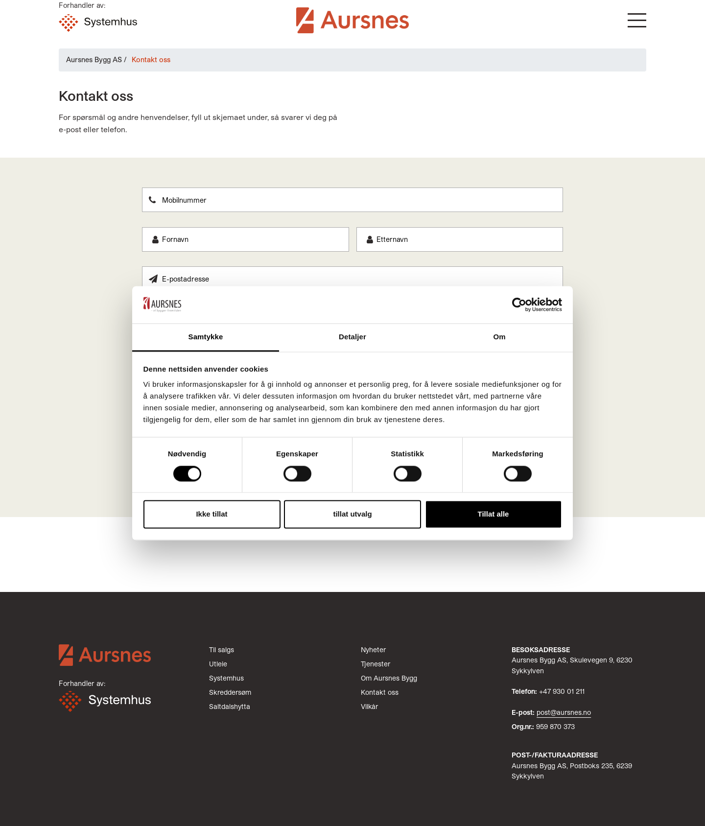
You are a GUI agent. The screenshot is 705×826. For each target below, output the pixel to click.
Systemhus (226, 678)
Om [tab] (499, 337)
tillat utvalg (352, 514)
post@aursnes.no (564, 712)
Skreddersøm (230, 692)
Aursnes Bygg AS (94, 59)
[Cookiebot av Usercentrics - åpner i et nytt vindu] (519, 304)
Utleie (218, 664)
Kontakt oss (380, 692)
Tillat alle (493, 514)
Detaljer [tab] (352, 337)
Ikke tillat (211, 514)
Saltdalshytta (229, 706)
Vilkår (369, 706)
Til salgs (221, 649)
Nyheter (373, 649)
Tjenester (375, 664)
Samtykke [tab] (205, 337)
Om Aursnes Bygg (389, 678)
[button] (637, 20)
